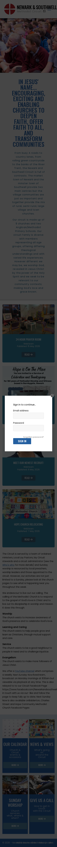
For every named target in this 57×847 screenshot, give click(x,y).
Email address (21, 410)
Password (18, 422)
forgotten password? (33, 437)
